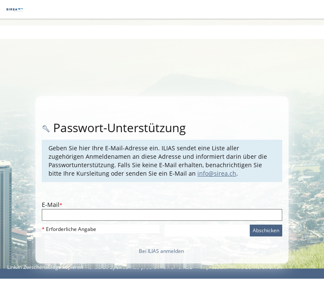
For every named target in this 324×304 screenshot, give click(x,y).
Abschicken (266, 230)
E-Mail (52, 205)
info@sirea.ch (216, 173)
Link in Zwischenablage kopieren (45, 267)
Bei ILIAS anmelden (161, 251)
